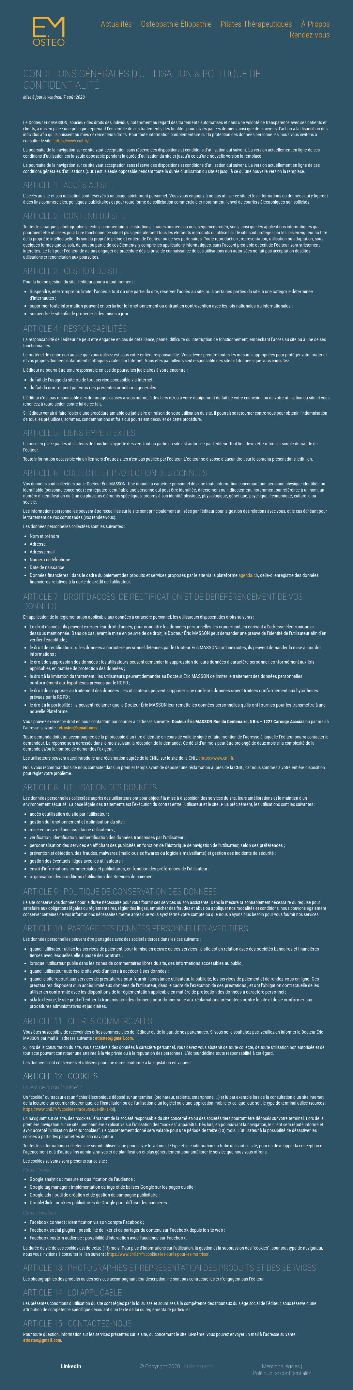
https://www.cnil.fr (217, 758)
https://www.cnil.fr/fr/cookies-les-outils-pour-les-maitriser (157, 1254)
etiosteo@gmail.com (78, 727)
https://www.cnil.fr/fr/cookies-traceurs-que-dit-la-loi (68, 1109)
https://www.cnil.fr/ (71, 140)
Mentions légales (281, 1366)
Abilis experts (198, 1366)
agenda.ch (248, 575)
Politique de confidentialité (282, 1373)
